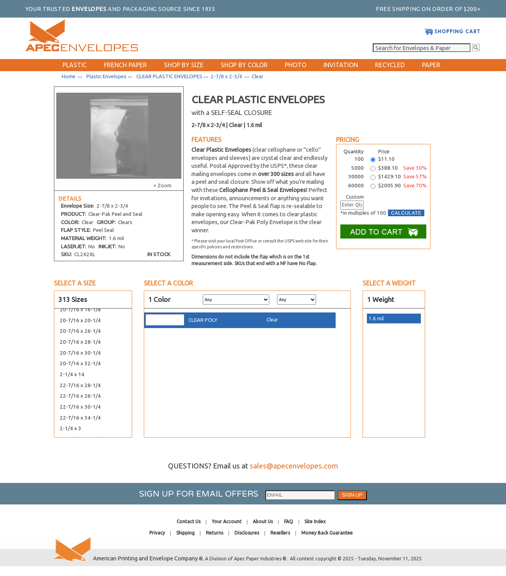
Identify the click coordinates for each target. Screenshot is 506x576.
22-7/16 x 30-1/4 (80, 407)
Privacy (157, 532)
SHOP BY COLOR (244, 64)
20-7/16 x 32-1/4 (80, 363)
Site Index (314, 521)
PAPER (431, 64)
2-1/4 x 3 (70, 428)
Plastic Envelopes (106, 76)
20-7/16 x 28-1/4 (80, 342)
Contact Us (188, 521)
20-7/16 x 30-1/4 (80, 353)
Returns (214, 532)
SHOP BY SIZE (184, 64)
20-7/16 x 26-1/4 (80, 331)
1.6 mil (376, 318)
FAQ (288, 521)
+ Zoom (162, 185)
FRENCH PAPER (125, 64)
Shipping (185, 532)
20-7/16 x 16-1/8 (80, 309)
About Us (263, 521)
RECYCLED (390, 64)
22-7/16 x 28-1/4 (80, 385)
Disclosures (246, 532)
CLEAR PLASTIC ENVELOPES (169, 76)
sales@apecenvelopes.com (294, 466)
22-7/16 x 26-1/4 (80, 396)
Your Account (226, 521)
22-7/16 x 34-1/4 (80, 418)
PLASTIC (75, 64)
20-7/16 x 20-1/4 (80, 320)
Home (68, 76)
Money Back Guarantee (327, 532)
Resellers (280, 532)
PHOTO (295, 64)
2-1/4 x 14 (72, 374)
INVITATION (341, 64)
